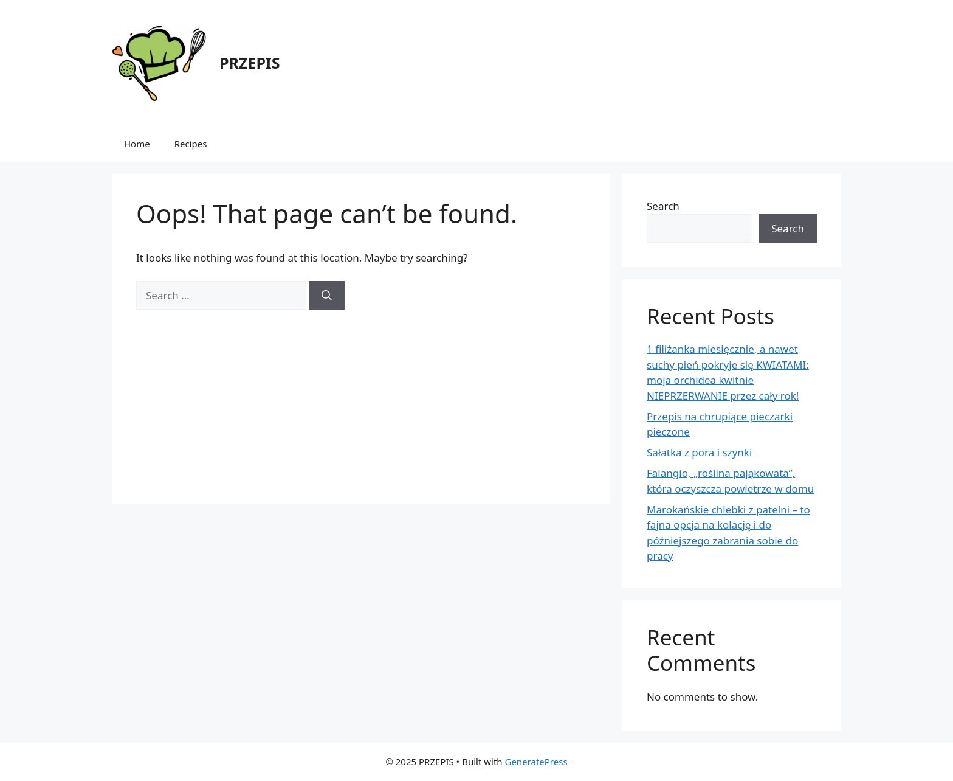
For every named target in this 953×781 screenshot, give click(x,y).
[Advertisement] (361, 395)
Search (663, 206)
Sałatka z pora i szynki (699, 452)
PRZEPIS (249, 62)
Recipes (190, 143)
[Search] (327, 295)
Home (137, 143)
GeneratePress (535, 761)
